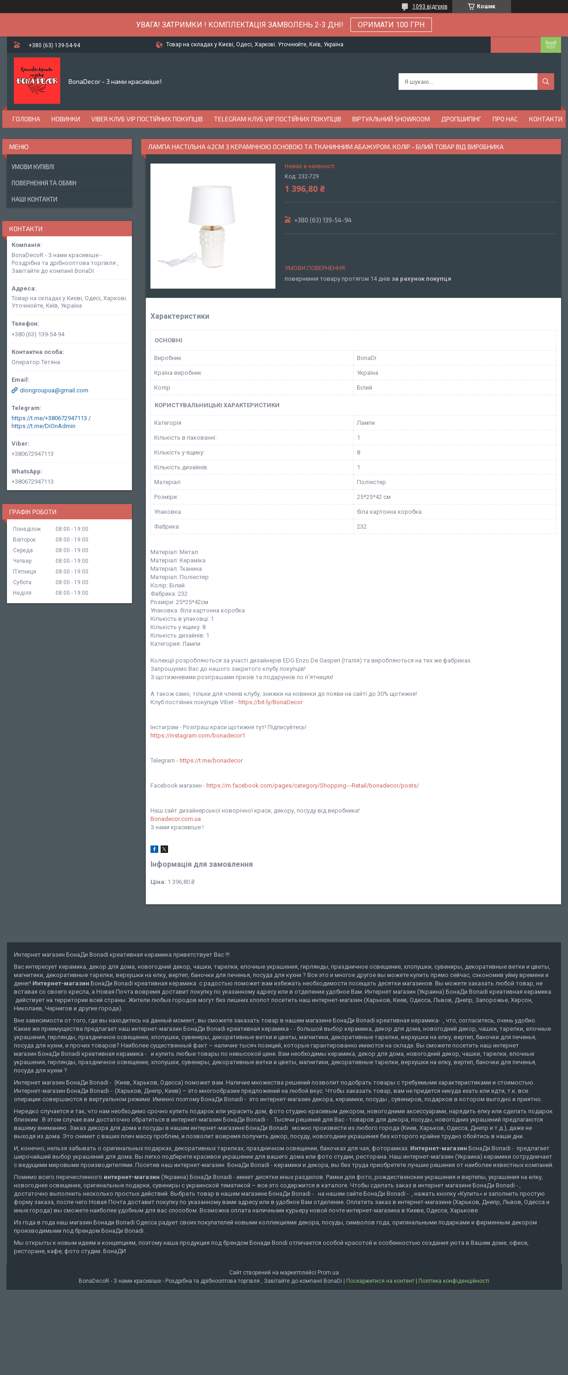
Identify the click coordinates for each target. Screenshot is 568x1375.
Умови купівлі (33, 166)
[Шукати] (545, 81)
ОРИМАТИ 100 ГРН (391, 24)
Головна (26, 119)
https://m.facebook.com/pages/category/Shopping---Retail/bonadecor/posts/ (312, 785)
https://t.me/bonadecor (211, 760)
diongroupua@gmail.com (54, 390)
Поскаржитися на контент (380, 1281)
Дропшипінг (461, 119)
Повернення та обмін (44, 183)
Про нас (505, 119)
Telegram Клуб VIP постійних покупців (277, 119)
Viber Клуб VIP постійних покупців (147, 119)
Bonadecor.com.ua (175, 818)
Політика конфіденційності (453, 1281)
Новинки (65, 119)
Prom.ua (328, 1272)
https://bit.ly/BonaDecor (270, 702)
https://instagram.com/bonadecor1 (197, 735)
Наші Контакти (34, 199)
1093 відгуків (430, 6)
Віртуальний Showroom (391, 119)
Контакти (545, 119)
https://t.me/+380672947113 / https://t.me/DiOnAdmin (51, 422)
